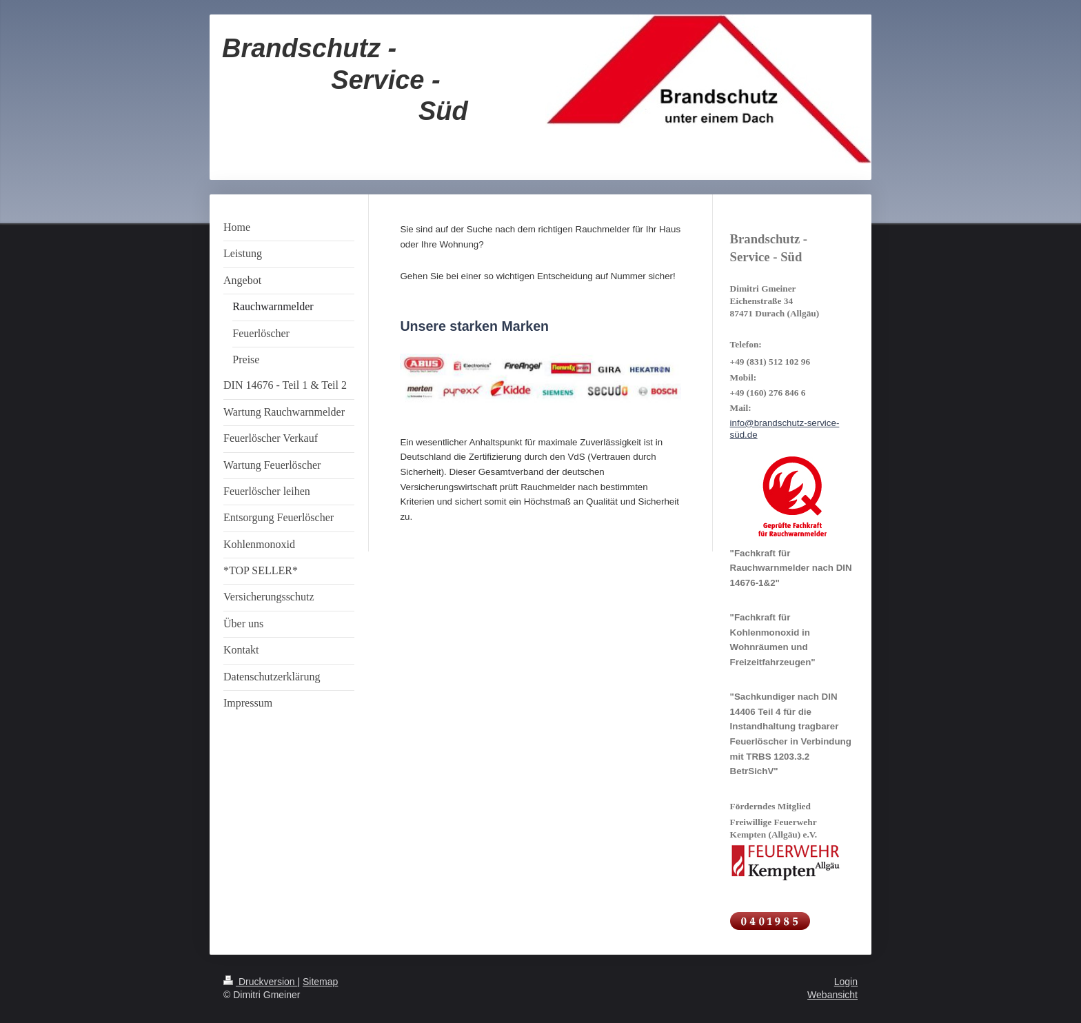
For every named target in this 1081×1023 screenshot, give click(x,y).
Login (846, 981)
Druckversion (260, 981)
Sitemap (320, 981)
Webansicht (832, 994)
